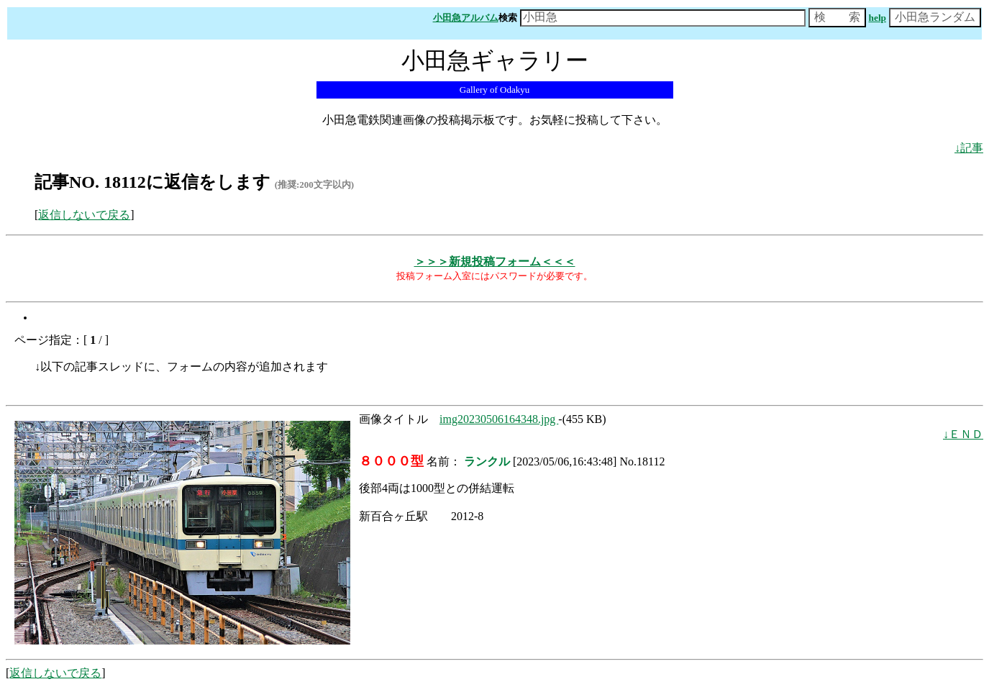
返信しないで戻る (84, 215)
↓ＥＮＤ (963, 434)
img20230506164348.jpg (498, 419)
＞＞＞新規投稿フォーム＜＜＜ (494, 261)
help (877, 17)
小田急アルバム (465, 17)
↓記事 (968, 148)
